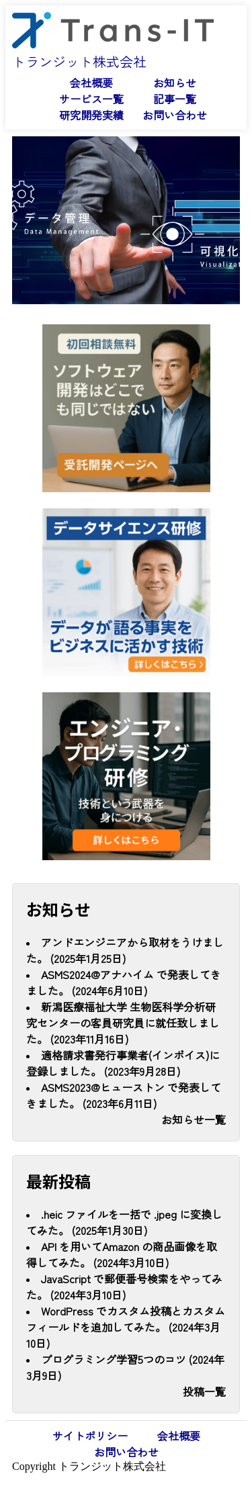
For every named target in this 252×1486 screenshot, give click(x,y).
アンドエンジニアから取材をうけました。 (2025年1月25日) (125, 950)
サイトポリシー (90, 1436)
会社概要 (91, 83)
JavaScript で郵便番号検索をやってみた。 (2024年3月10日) (124, 1286)
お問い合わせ (174, 115)
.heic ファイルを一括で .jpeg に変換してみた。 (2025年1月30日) (124, 1222)
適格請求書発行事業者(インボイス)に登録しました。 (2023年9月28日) (123, 1063)
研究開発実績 (91, 115)
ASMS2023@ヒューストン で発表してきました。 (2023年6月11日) (123, 1095)
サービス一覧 (91, 99)
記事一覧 (174, 99)
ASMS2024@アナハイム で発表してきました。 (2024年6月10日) (123, 982)
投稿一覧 (204, 1391)
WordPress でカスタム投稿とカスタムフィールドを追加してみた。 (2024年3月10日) (125, 1327)
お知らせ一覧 (193, 1119)
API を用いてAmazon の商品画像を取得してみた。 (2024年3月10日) (121, 1254)
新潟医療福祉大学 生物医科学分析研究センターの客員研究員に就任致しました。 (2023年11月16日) (123, 1023)
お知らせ (174, 83)
